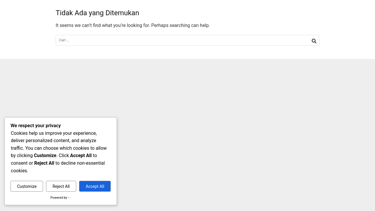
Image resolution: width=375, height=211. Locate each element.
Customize (26, 186)
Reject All (61, 186)
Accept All (95, 186)
